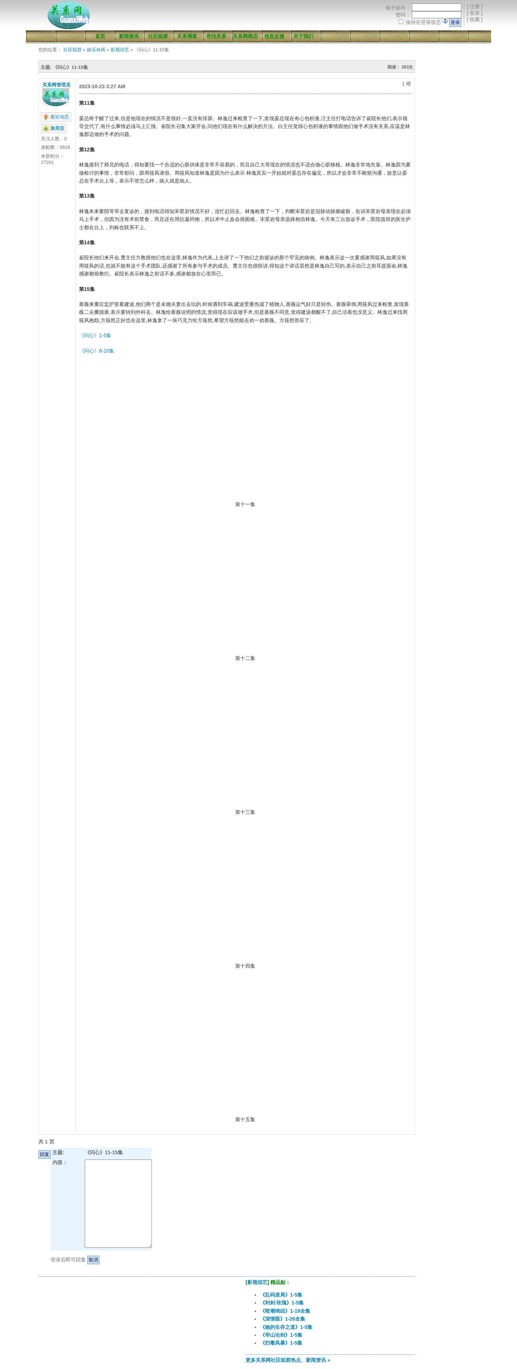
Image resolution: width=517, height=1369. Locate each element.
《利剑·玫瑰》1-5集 (282, 1303)
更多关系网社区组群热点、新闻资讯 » (288, 1360)
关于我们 (303, 36)
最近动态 (59, 116)
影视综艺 (120, 49)
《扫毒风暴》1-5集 (281, 1343)
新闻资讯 (129, 36)
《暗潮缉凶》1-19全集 (285, 1311)
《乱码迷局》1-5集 (281, 1295)
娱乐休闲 (96, 49)
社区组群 (158, 36)
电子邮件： (398, 8)
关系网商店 (245, 36)
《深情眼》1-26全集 (282, 1319)
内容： (59, 1162)
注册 (475, 6)
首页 (100, 36)
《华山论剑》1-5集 (281, 1335)
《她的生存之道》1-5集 (286, 1327)
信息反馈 (274, 36)
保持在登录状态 (423, 22)
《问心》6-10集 (96, 351)
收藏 (475, 19)
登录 (475, 13)
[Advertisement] (119, 1324)
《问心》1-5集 (95, 335)
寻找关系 (216, 36)
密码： (403, 15)
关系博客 (187, 36)
